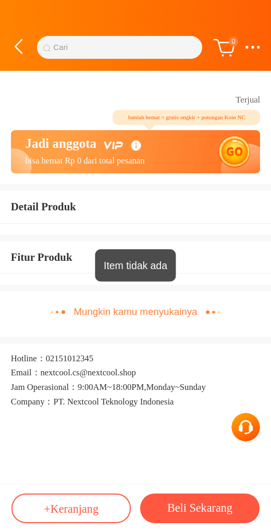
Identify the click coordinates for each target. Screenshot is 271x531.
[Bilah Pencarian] (124, 48)
